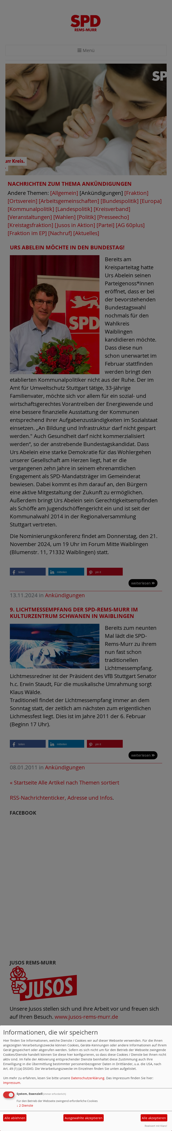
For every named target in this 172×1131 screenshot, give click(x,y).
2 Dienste (25, 1105)
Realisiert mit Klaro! (156, 1125)
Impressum (11, 1083)
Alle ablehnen (14, 1118)
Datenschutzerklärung (87, 1078)
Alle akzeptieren (154, 1118)
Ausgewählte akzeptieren (84, 1118)
